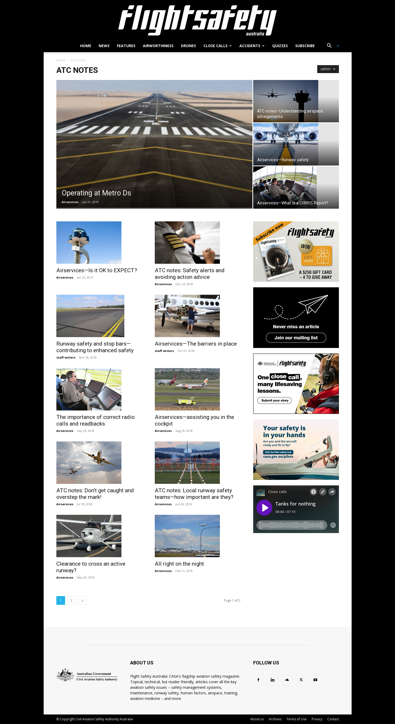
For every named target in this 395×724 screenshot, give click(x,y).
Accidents (252, 45)
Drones (188, 45)
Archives (275, 719)
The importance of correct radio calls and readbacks (95, 420)
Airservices (70, 202)
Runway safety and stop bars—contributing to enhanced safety (95, 347)
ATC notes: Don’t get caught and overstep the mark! (95, 493)
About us (257, 719)
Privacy (317, 719)
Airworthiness (158, 45)
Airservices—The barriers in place (196, 344)
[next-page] (82, 600)
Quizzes (280, 45)
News (104, 45)
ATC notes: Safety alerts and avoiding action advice (190, 273)
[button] (331, 46)
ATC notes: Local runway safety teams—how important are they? (194, 493)
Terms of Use (297, 719)
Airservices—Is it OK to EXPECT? (96, 270)
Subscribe (305, 45)
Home (85, 45)
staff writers (65, 357)
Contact (333, 719)
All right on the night (179, 564)
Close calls (217, 45)
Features (126, 45)
